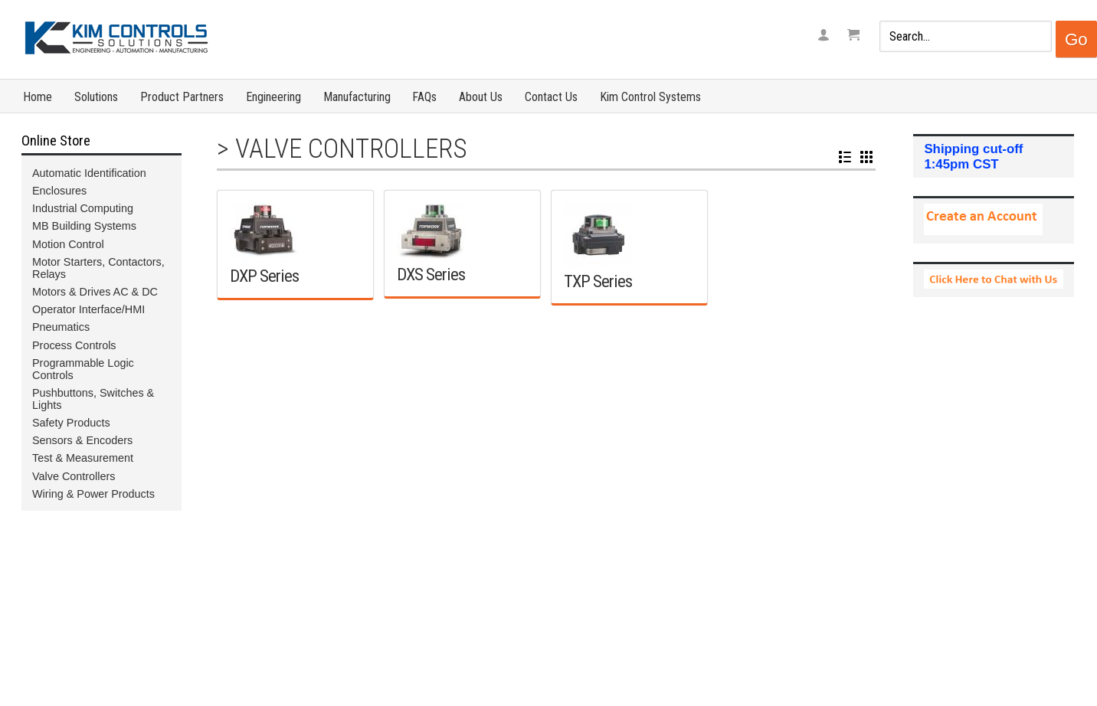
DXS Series (431, 274)
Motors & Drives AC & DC (95, 292)
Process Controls (74, 345)
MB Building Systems (84, 226)
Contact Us (551, 97)
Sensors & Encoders (82, 440)
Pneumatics (61, 327)
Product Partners (182, 97)
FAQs (424, 97)
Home (37, 97)
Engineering (273, 97)
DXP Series (264, 276)
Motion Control (68, 244)
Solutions (96, 97)
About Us (481, 97)
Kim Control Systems (650, 97)
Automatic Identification (89, 173)
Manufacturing (357, 97)
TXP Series (598, 281)
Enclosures (59, 191)
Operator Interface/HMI (88, 309)
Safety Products (71, 423)
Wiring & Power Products (93, 494)
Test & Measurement (82, 458)
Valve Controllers (351, 148)
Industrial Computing (82, 208)
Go (1076, 39)
